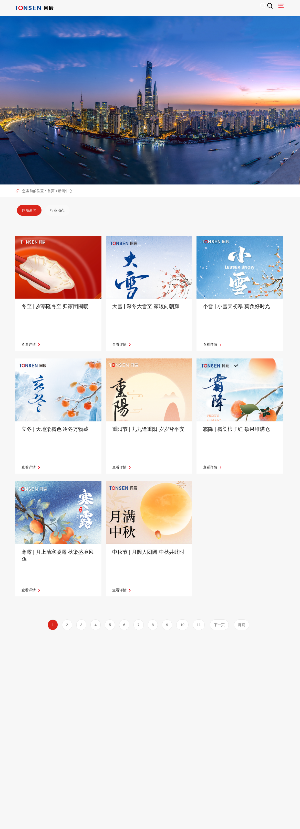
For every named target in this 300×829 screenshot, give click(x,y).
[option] (29, 210)
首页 (51, 191)
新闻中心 (65, 191)
